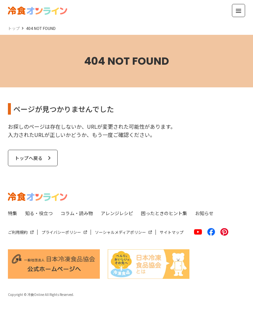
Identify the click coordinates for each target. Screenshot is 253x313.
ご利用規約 (18, 232)
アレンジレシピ (117, 213)
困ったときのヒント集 (164, 213)
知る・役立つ (39, 213)
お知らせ (204, 213)
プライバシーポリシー (61, 232)
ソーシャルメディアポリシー (120, 232)
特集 (12, 213)
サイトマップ (171, 232)
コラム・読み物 (77, 213)
